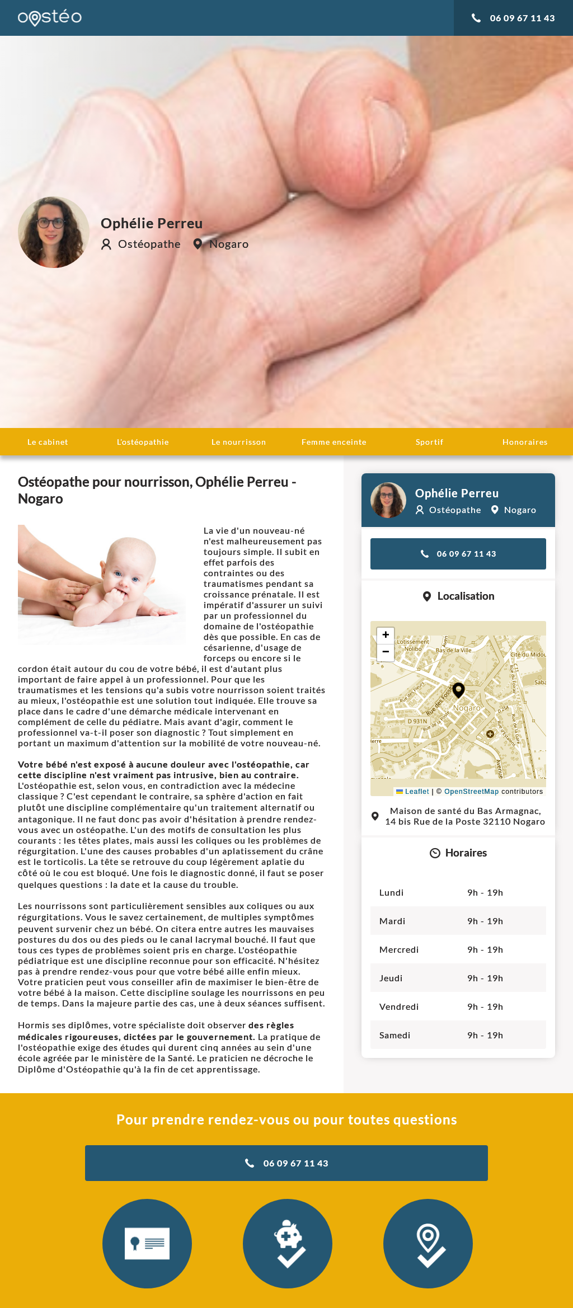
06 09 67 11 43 (513, 17)
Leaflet (412, 792)
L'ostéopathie (143, 441)
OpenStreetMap (471, 792)
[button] (458, 691)
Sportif (430, 441)
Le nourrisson (239, 441)
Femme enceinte (334, 441)
